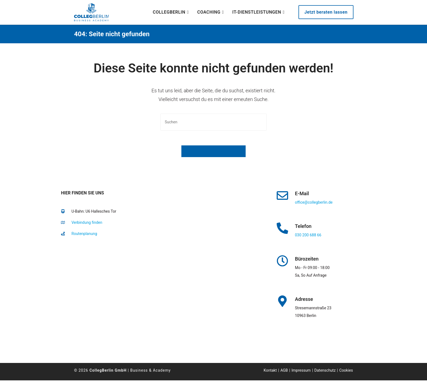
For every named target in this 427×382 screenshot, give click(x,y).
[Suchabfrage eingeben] (213, 122)
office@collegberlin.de (314, 204)
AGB (284, 372)
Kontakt (270, 372)
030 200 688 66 (308, 236)
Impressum (300, 372)
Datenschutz (324, 372)
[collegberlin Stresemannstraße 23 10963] (153, 298)
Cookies (346, 372)
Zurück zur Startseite (213, 153)
